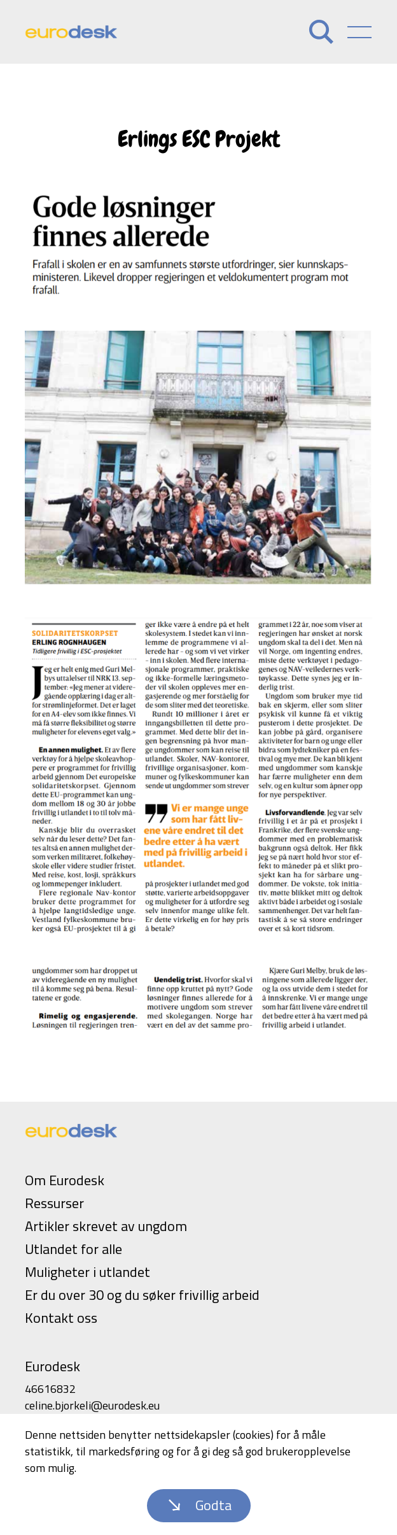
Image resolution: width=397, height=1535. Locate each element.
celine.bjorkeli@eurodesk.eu (92, 1405)
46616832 (50, 1388)
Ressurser (54, 1203)
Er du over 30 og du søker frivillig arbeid (142, 1295)
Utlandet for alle (73, 1249)
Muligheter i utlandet (87, 1272)
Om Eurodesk (64, 1180)
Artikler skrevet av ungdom (106, 1226)
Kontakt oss (61, 1318)
